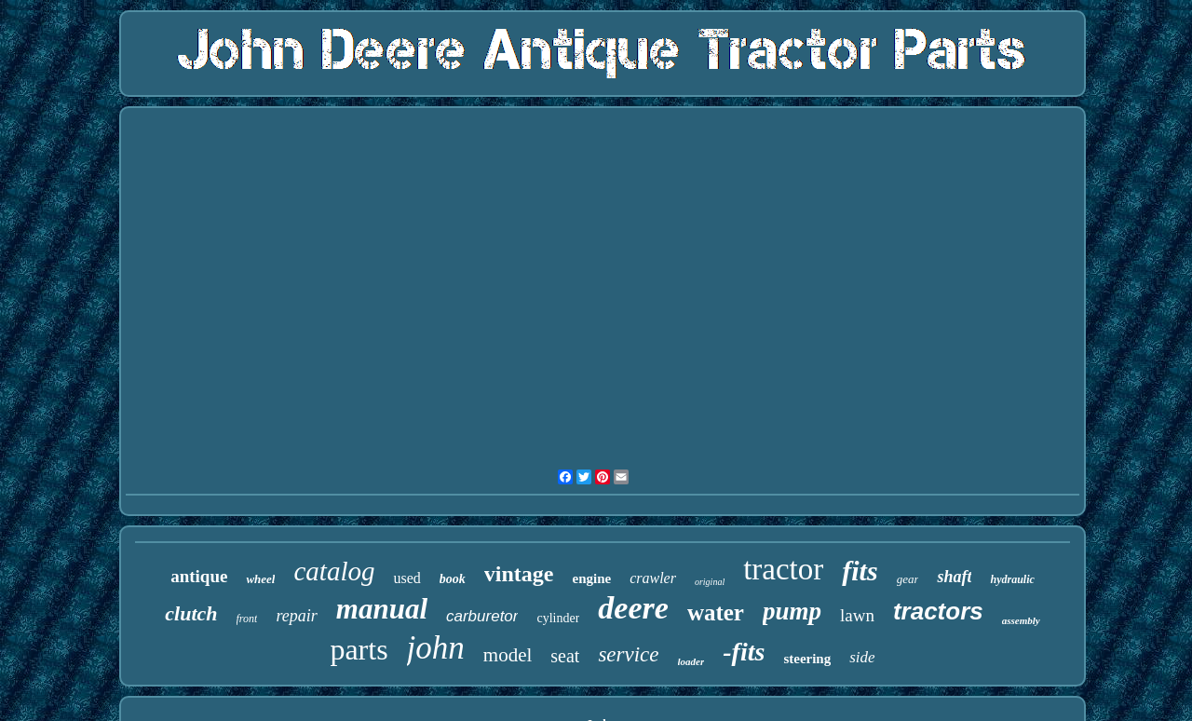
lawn (857, 615)
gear (908, 579)
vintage (519, 574)
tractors (938, 611)
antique (198, 576)
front (247, 618)
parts (358, 649)
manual (381, 608)
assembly (1021, 620)
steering (807, 658)
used (406, 578)
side (861, 657)
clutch (191, 613)
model (508, 655)
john (436, 648)
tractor (783, 569)
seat (564, 656)
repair (296, 615)
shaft (954, 576)
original (710, 582)
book (453, 579)
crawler (653, 578)
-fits (744, 651)
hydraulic (1012, 579)
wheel (260, 579)
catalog (333, 571)
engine (591, 578)
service (628, 654)
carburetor (482, 616)
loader (691, 661)
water (715, 612)
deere (633, 608)
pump (792, 611)
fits (859, 570)
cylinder (557, 618)
